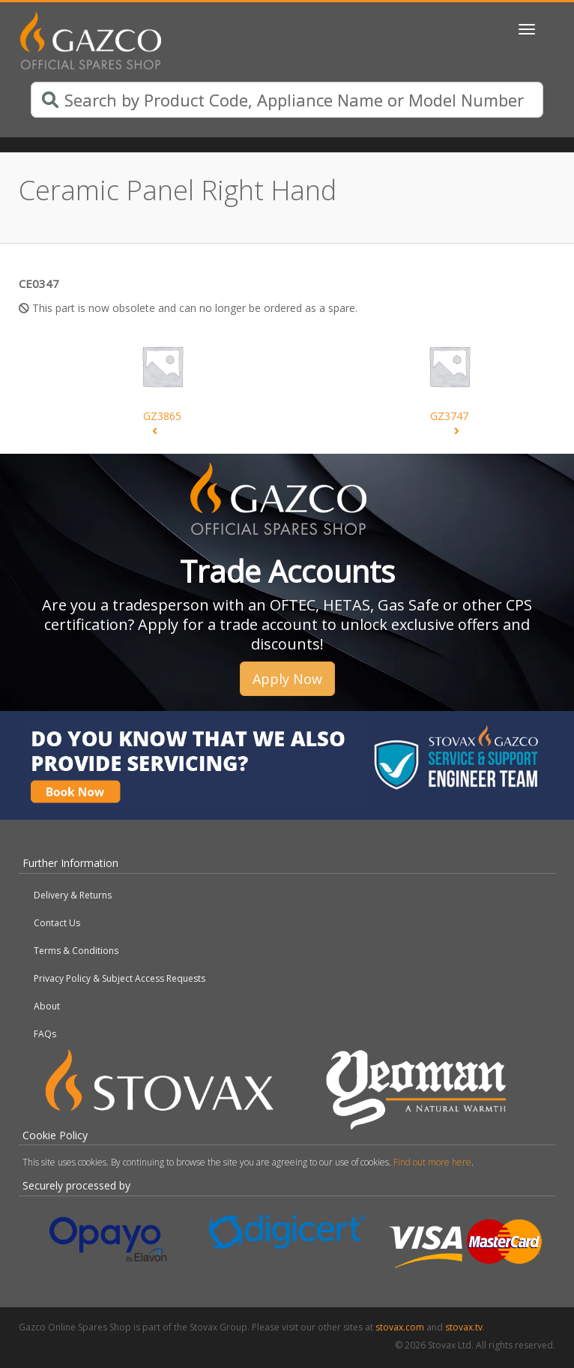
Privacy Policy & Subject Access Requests (119, 978)
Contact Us (57, 922)
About (47, 1006)
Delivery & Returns (73, 895)
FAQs (45, 1034)
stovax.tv (464, 1327)
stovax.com (399, 1327)
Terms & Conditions (76, 950)
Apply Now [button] (287, 679)
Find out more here (432, 1162)
